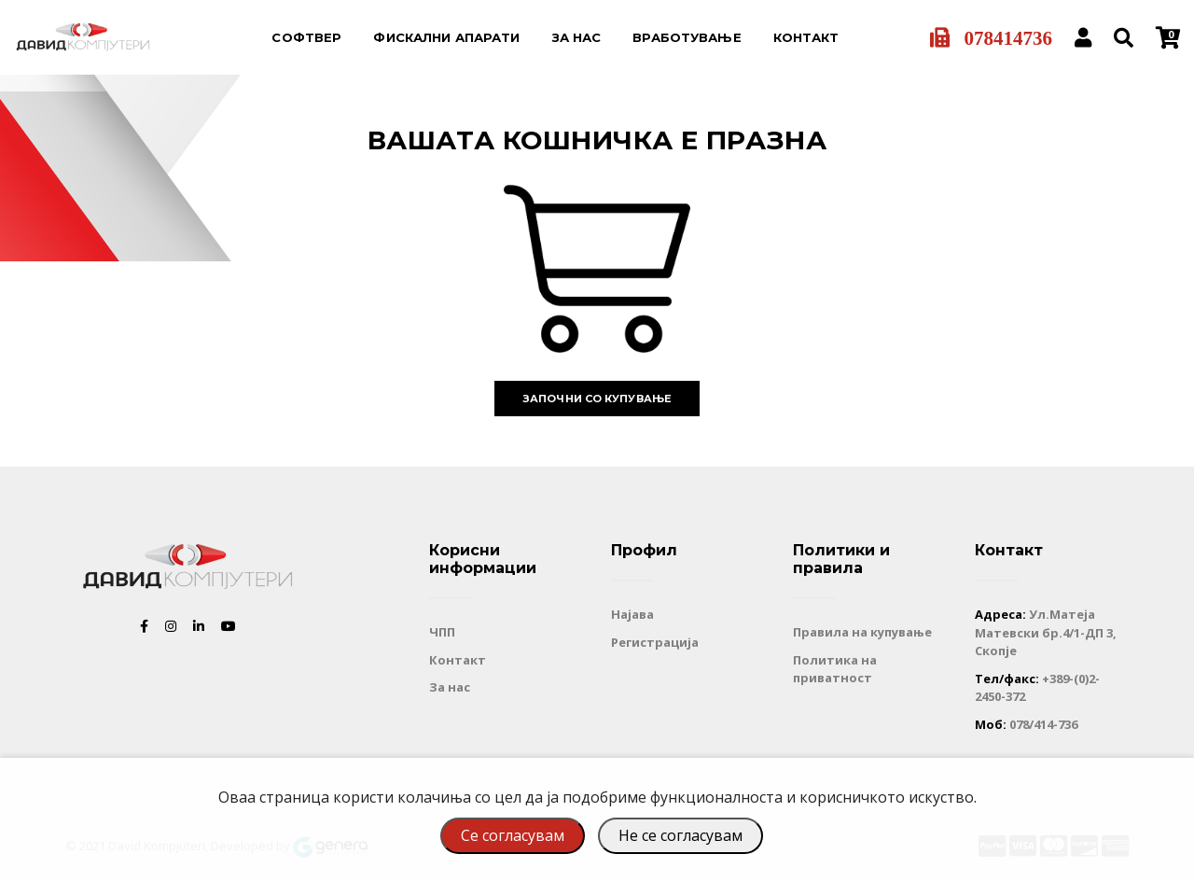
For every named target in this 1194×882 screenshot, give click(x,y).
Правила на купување (862, 631)
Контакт (806, 37)
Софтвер (306, 37)
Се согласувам (512, 835)
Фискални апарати (446, 37)
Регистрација (655, 642)
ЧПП (442, 631)
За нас (577, 37)
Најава (632, 614)
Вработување (686, 37)
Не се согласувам (680, 835)
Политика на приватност (835, 669)
